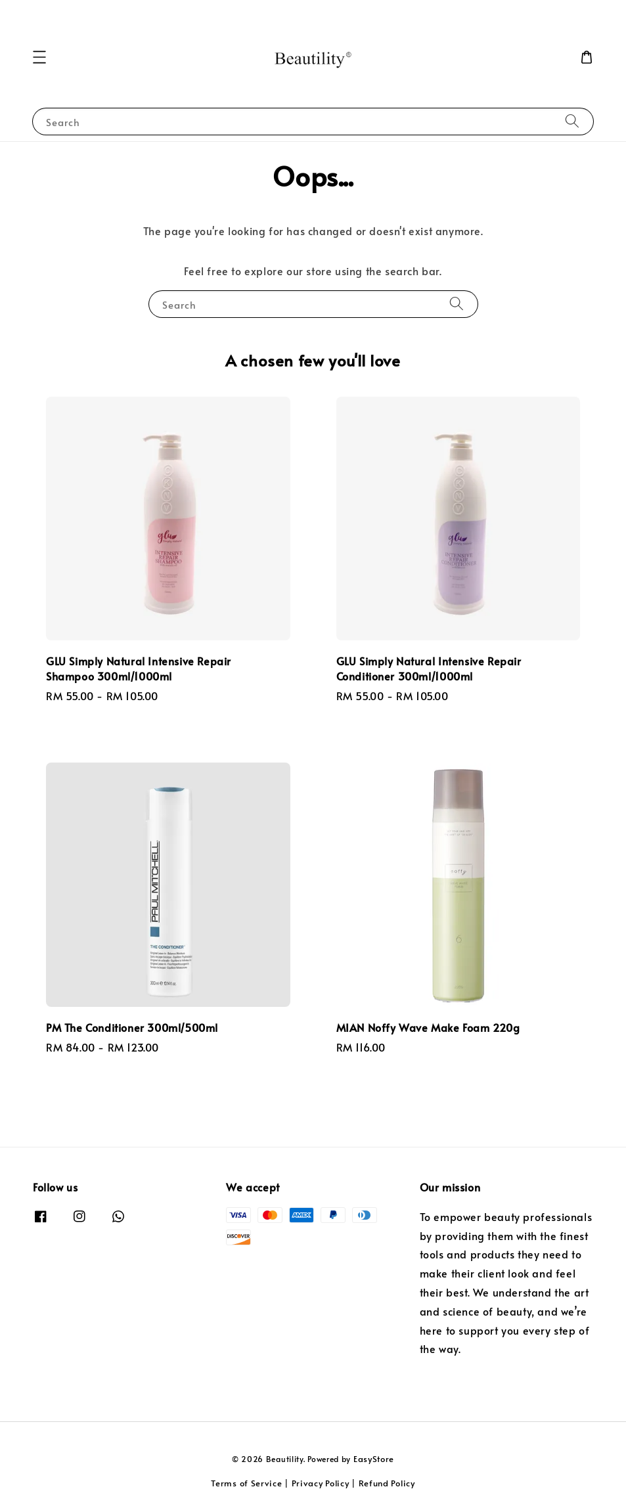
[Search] (572, 121)
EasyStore (373, 1459)
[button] (39, 57)
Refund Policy (387, 1483)
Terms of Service (246, 1483)
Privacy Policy (320, 1483)
